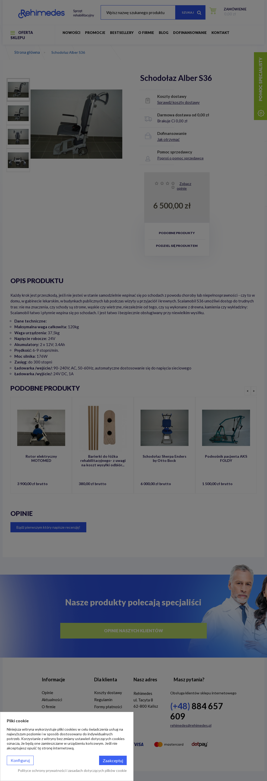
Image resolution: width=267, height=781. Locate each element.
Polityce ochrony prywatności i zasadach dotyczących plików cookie (72, 770)
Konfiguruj (20, 760)
